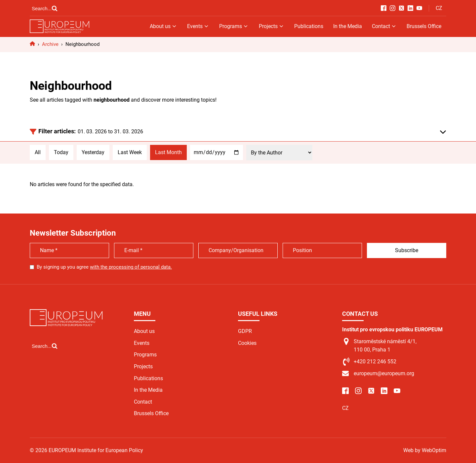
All (38, 152)
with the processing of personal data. (131, 267)
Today (61, 152)
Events (198, 26)
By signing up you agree (104, 267)
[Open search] (45, 8)
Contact (384, 26)
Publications (308, 26)
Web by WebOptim (424, 450)
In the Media (347, 26)
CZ (439, 8)
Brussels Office (424, 26)
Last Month (168, 152)
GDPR (245, 331)
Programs (234, 26)
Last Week (130, 152)
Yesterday (93, 152)
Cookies (247, 343)
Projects (271, 26)
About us (163, 26)
